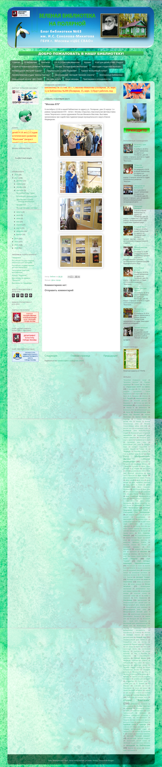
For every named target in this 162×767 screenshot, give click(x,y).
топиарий (129, 708)
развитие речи (136, 676)
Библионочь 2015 (128, 410)
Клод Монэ (144, 554)
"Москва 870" (21, 205)
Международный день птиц (134, 609)
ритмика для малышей (142, 679)
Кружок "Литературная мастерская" (72, 66)
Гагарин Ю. (143, 449)
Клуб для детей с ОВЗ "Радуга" (109, 62)
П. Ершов (147, 644)
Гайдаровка (16, 258)
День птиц (146, 489)
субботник (133, 704)
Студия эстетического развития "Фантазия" (31, 66)
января (19, 234)
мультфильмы (127, 632)
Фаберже (143, 713)
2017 (16, 178)
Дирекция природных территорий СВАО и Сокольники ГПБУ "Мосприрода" (136, 510)
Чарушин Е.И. (127, 731)
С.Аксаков (137, 686)
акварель (126, 400)
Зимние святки (128, 533)
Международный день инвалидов (137, 607)
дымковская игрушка (130, 521)
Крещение (132, 568)
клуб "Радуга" (130, 558)
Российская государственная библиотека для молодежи (23, 262)
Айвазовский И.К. (142, 398)
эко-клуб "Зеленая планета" (138, 736)
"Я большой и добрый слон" (26, 196)
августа (19, 212)
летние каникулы (136, 584)
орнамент (126, 644)
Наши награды (72, 79)
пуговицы (143, 674)
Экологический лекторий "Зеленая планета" (75, 75)
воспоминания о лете (141, 428)
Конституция (131, 565)
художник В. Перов (142, 722)
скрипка (147, 690)
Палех (138, 646)
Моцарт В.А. (127, 625)
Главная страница (80, 355)
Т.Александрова (128, 706)
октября (19, 187)
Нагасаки (147, 632)
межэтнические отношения (139, 614)
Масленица (127, 600)
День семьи (146, 494)
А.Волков (145, 396)
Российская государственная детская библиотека (23, 266)
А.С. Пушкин (128, 398)
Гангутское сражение (140, 451)
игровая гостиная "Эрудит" (134, 537)
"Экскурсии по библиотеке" (139, 187)
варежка (138, 421)
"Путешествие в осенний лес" (140, 310)
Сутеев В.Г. (144, 704)
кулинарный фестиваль (139, 572)
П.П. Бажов (129, 646)
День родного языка (132, 491)
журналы (145, 528)
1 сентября (131, 389)
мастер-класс (142, 600)
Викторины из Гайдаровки (22, 283)
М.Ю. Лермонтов (140, 598)
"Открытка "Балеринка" (138, 166)
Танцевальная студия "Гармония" (62, 71)
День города (56, 280)
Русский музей (142, 681)
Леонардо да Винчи (133, 579)
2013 (16, 248)
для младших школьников (134, 514)
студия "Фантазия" (136, 700)
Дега (127, 471)
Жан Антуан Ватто (139, 526)
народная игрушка (133, 635)
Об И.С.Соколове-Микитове (67, 62)
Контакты (45, 62)
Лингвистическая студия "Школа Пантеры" (31, 75)
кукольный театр (134, 570)
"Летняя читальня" (141, 328)
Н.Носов (138, 632)
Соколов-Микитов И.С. (141, 695)
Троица (127, 710)
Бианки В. (130, 407)
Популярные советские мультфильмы (21, 271)
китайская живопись (130, 554)
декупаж (133, 471)
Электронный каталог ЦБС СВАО (27, 79)
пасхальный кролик (130, 649)
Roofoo (95, 761)
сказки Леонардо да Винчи (132, 690)
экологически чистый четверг (137, 740)
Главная (16, 62)
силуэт (137, 688)
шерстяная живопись (143, 734)
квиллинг (143, 551)
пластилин (127, 656)
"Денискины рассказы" (131, 382)
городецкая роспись (141, 464)
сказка (145, 688)
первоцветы (137, 651)
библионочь (143, 407)
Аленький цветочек (140, 400)
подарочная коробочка (130, 660)
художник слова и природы (134, 724)
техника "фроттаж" (143, 706)
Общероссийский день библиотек (135, 640)
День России (133, 494)
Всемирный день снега (137, 442)
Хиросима (126, 720)
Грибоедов (135, 466)
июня (18, 218)
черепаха (137, 731)
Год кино (143, 462)
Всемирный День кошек (142, 440)
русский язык (127, 683)
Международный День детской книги (135, 602)
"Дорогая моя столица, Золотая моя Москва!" (25, 200)
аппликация (127, 405)
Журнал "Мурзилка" (19, 275)
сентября (20, 190)
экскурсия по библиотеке (138, 745)
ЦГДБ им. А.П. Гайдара (130, 727)
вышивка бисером (129, 449)
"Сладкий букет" (140, 227)
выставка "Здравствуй (139, 447)
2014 (16, 245)
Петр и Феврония (140, 653)
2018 (16, 175)
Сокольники (130, 697)
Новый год (141, 637)
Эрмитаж (130, 748)
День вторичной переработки (133, 473)
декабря (19, 181)
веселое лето (127, 428)
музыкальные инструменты (134, 630)
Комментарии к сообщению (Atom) (70, 361)
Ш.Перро (130, 734)
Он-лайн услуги (54, 79)
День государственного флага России (136, 478)
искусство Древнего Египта (134, 542)
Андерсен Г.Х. (128, 403)
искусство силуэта (129, 544)
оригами (144, 642)
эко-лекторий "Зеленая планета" (138, 738)
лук (140, 595)
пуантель (134, 674)
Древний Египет (143, 519)
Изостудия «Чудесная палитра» (106, 66)
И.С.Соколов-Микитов (142, 535)
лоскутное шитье (129, 595)
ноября (19, 184)
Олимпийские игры (129, 642)
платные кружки (140, 658)
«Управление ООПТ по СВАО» (138, 387)
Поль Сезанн (138, 663)
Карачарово (133, 551)
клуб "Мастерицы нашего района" (135, 556)
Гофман (126, 466)
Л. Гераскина (144, 575)
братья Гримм (141, 417)
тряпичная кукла (138, 710)
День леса (140, 480)
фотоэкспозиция (142, 717)
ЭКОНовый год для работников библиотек (136, 743)
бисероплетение (140, 412)
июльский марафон (131, 547)
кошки (140, 565)
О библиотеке (30, 62)
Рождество (130, 681)
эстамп (138, 748)
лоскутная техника (140, 593)
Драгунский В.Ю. (129, 519)
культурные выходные (130, 575)
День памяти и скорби (134, 485)
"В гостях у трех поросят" (140, 146)
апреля (19, 225)
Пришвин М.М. (136, 672)
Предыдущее (110, 355)
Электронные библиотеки (111, 75)
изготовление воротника (139, 540)
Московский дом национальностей (135, 623)
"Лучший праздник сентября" (27, 208)
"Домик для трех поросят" (140, 289)
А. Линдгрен (134, 396)
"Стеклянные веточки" (139, 269)
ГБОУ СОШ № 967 (137, 454)
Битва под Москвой (131, 414)
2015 (16, 242)
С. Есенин (140, 683)
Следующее (51, 355)
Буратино (126, 419)
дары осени (146, 468)
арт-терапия (139, 405)
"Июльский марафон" (138, 207)
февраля (20, 231)
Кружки (87, 62)
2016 (16, 238)
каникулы (138, 549)
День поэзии (136, 489)
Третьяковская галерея (143, 708)
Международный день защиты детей (136, 605)
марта (19, 228)
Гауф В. (125, 454)
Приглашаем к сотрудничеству (97, 79)
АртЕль (147, 405)
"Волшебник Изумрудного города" (135, 380)
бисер (128, 412)
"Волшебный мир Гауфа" (25, 193)
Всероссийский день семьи (132, 444)
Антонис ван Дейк (142, 403)
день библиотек (143, 471)
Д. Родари (135, 468)
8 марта (137, 393)
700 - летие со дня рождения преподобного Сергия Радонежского (136, 391)
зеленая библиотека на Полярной (135, 531)
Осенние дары (137, 644)
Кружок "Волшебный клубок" (94, 71)
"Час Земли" (146, 384)
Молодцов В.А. (134, 618)
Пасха (145, 646)
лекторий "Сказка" (143, 577)
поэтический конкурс (140, 665)
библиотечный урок (143, 410)
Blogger (111, 761)
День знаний (130, 480)
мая (18, 222)
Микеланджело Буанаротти (132, 616)
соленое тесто (142, 697)
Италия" (144, 544)
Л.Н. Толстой (128, 577)
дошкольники (140, 517)
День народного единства (141, 482)
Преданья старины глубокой (132, 667)
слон (127, 692)
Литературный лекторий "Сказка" (27, 71)
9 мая (144, 393)
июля (18, 215)
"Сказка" (137, 384)
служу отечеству (136, 692)
